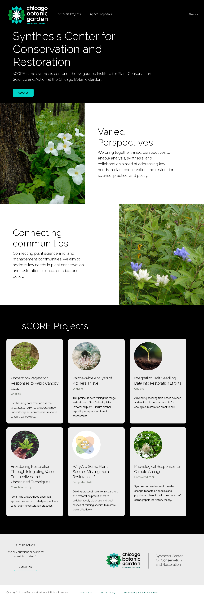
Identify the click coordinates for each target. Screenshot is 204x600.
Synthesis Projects (69, 14)
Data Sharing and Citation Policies (141, 592)
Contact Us (25, 566)
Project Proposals (100, 14)
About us (193, 14)
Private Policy (108, 592)
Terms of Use (85, 592)
